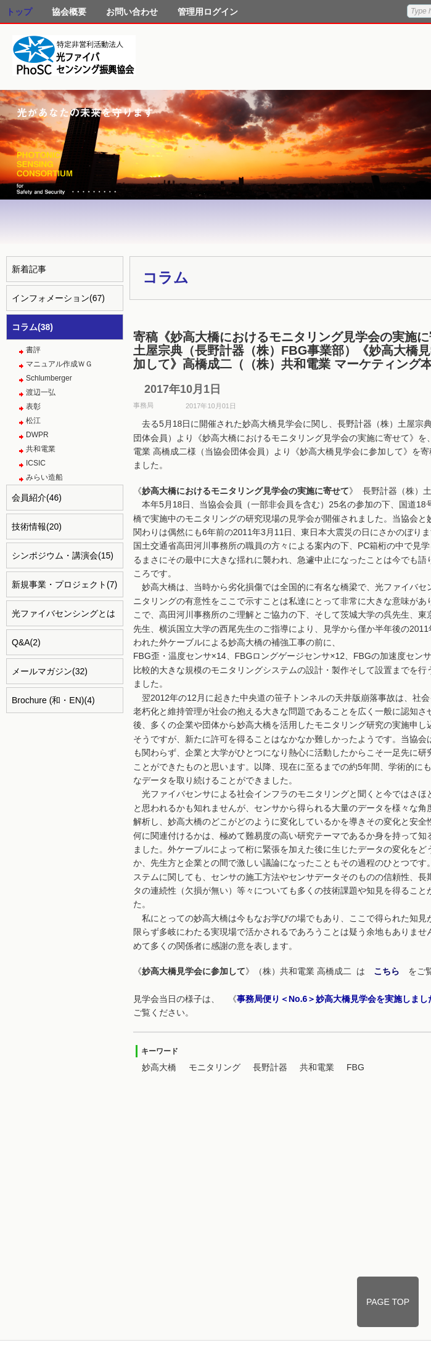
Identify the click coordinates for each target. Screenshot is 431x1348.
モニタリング (214, 1067)
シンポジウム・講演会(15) (62, 555)
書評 (33, 349)
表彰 (33, 406)
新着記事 (29, 269)
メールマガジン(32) (50, 671)
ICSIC (36, 463)
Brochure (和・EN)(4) (53, 700)
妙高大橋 (159, 1067)
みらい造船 (44, 477)
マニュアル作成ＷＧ (59, 364)
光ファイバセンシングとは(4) (63, 617)
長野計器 (270, 1067)
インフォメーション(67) (58, 298)
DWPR (37, 434)
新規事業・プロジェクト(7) (64, 584)
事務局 (143, 405)
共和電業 (40, 449)
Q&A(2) (26, 642)
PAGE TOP (387, 1302)
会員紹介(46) (37, 497)
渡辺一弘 (40, 392)
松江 (33, 420)
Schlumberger (49, 378)
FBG (355, 1067)
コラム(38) (32, 327)
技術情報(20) (37, 526)
